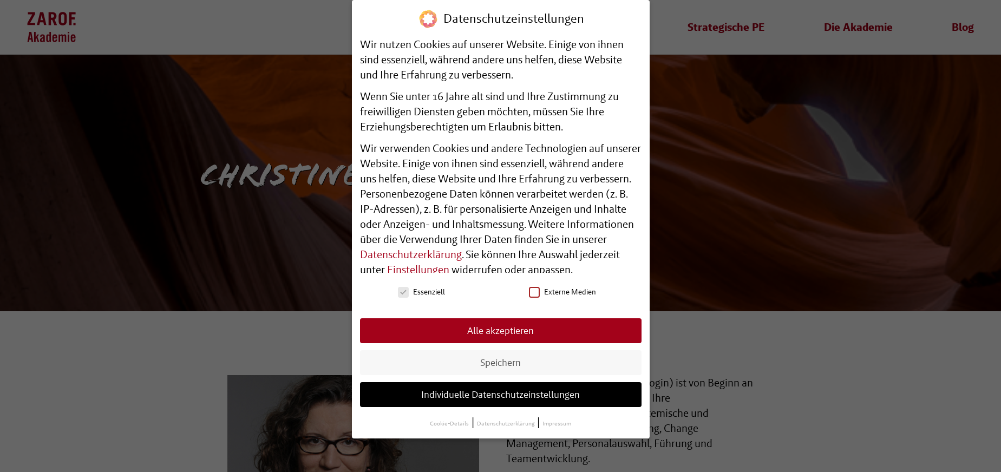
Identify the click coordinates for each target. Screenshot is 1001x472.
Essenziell (421, 291)
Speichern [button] (500, 362)
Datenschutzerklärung (411, 254)
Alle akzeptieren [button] (500, 330)
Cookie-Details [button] (450, 423)
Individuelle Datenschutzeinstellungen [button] (500, 394)
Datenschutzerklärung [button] (506, 423)
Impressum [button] (556, 423)
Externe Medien (562, 291)
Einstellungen (418, 269)
